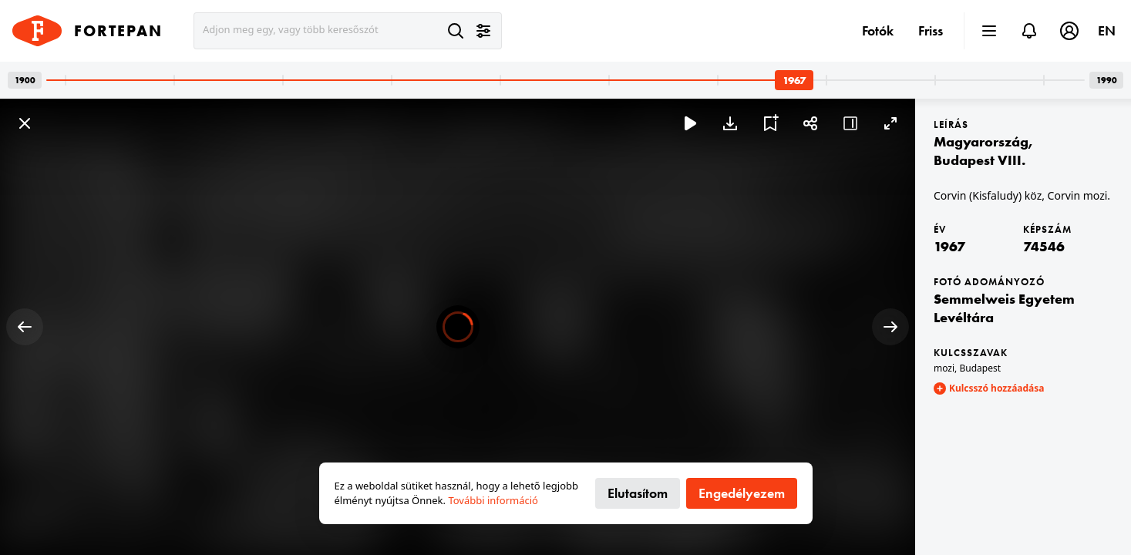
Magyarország (981, 141)
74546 (1044, 246)
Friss (930, 30)
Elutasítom (638, 493)
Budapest (980, 368)
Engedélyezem (741, 493)
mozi (944, 368)
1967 (949, 246)
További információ (493, 500)
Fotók (878, 30)
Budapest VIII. (979, 160)
